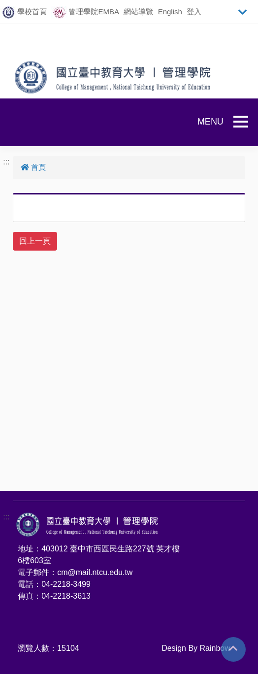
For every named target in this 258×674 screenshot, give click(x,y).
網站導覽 (138, 11)
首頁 (33, 167)
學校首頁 (32, 11)
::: (6, 162)
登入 (194, 11)
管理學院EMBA (93, 11)
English (170, 11)
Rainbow (215, 648)
